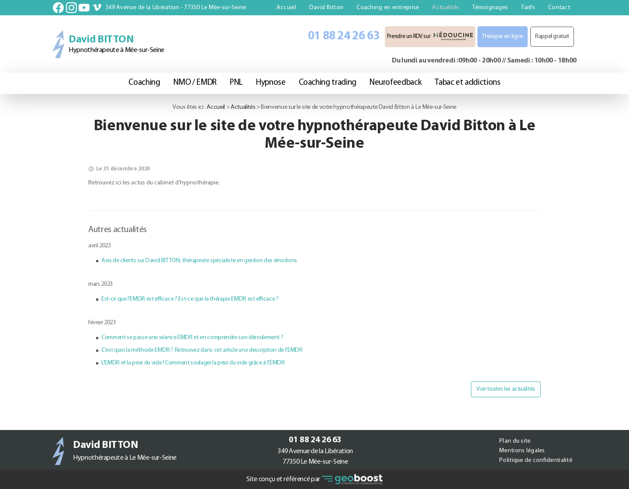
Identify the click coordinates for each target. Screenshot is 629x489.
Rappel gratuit (552, 36)
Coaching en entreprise (387, 7)
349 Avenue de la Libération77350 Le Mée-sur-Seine (315, 456)
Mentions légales (522, 450)
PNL (236, 83)
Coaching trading (327, 83)
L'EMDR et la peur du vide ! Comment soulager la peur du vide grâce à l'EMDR (193, 363)
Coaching (144, 83)
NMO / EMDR (195, 83)
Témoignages (490, 7)
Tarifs (528, 7)
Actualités (445, 7)
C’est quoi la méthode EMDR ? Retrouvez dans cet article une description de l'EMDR (202, 350)
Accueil (286, 7)
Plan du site (514, 441)
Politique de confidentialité (535, 460)
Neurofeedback (396, 83)
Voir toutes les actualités (506, 389)
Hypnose (271, 83)
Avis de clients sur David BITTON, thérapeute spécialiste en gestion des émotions (199, 260)
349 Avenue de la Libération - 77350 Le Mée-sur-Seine (175, 7)
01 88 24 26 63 (344, 36)
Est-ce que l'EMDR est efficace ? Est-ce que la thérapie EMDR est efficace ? (190, 299)
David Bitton (326, 7)
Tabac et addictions (467, 83)
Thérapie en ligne (502, 36)
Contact (559, 7)
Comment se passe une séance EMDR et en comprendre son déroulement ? (192, 337)
